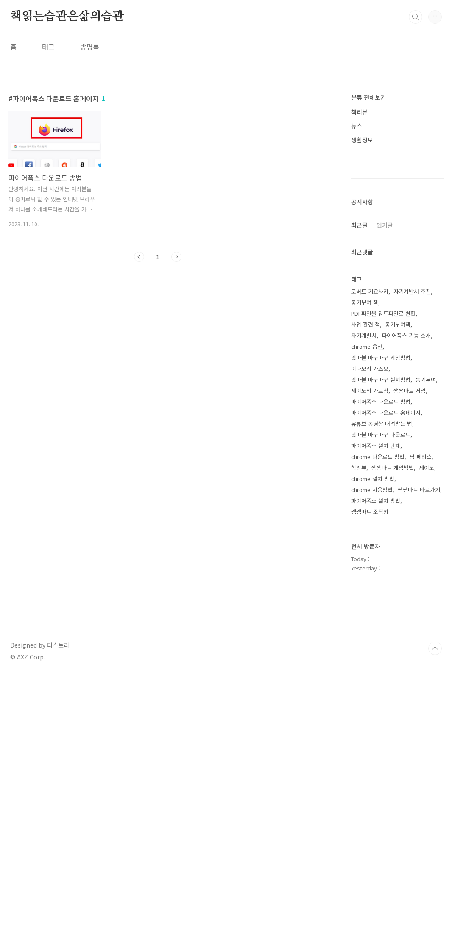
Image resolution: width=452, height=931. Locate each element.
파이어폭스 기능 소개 (406, 590)
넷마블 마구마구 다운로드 (380, 689)
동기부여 (426, 634)
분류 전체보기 (368, 97)
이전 (139, 257)
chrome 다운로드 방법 (378, 711)
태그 (48, 47)
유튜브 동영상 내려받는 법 (381, 678)
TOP (435, 902)
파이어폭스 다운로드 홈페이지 (386, 667)
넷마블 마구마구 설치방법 (380, 634)
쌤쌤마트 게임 (409, 645)
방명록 (89, 47)
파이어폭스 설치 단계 (375, 700)
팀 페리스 (421, 711)
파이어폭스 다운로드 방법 (380, 656)
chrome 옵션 (366, 601)
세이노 (426, 722)
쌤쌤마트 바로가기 (419, 744)
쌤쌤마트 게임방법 (392, 722)
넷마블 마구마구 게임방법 (380, 612)
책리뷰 (359, 112)
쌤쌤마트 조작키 (369, 766)
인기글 (385, 479)
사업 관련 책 (365, 579)
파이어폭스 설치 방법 (375, 755)
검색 (415, 17)
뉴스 (356, 126)
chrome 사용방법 (372, 744)
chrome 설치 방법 (372, 733)
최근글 (359, 479)
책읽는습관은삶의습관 (67, 16)
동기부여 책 (364, 557)
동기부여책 (397, 579)
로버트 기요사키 (369, 546)
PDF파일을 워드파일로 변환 (383, 568)
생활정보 (362, 140)
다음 (176, 257)
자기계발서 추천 (412, 546)
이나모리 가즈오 (369, 623)
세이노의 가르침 (369, 645)
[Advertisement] (397, 289)
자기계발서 (364, 590)
